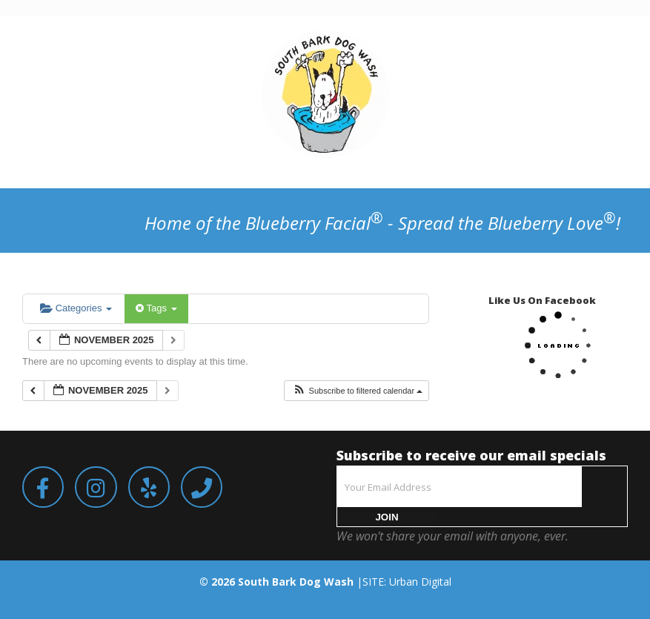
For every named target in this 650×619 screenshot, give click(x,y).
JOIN (386, 517)
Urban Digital (420, 582)
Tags (156, 308)
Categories (76, 308)
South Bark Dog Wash (296, 582)
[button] (358, 391)
